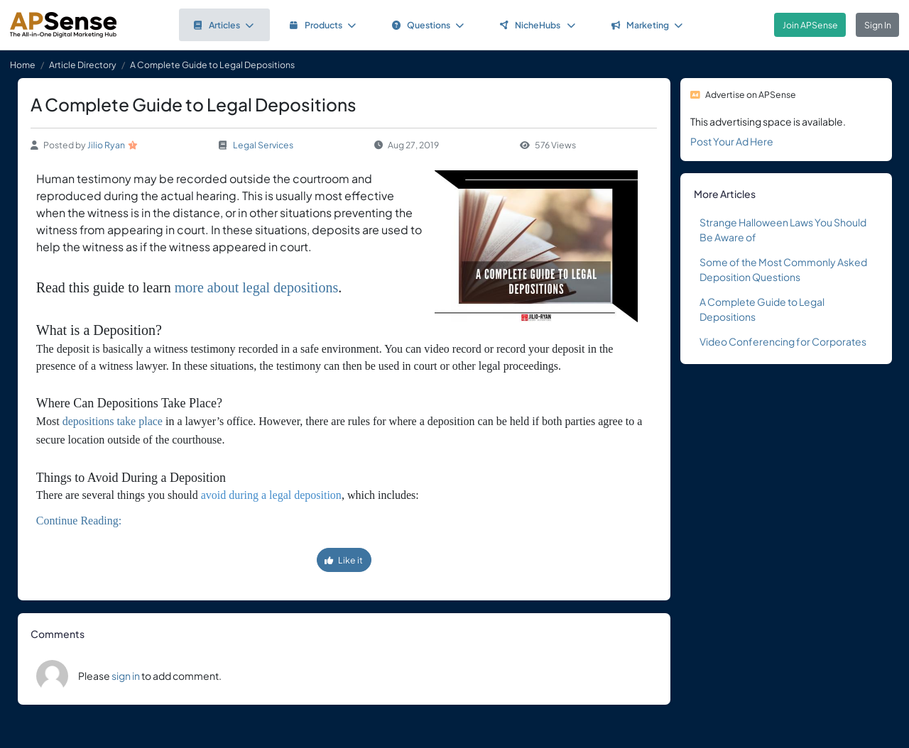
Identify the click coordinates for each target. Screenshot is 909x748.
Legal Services (263, 144)
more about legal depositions (257, 287)
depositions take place (112, 421)
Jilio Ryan (106, 144)
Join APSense (810, 25)
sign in (125, 675)
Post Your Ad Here (731, 141)
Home (23, 64)
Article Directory (82, 64)
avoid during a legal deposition (271, 495)
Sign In (877, 25)
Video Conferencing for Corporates (783, 341)
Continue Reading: (78, 521)
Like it (344, 560)
